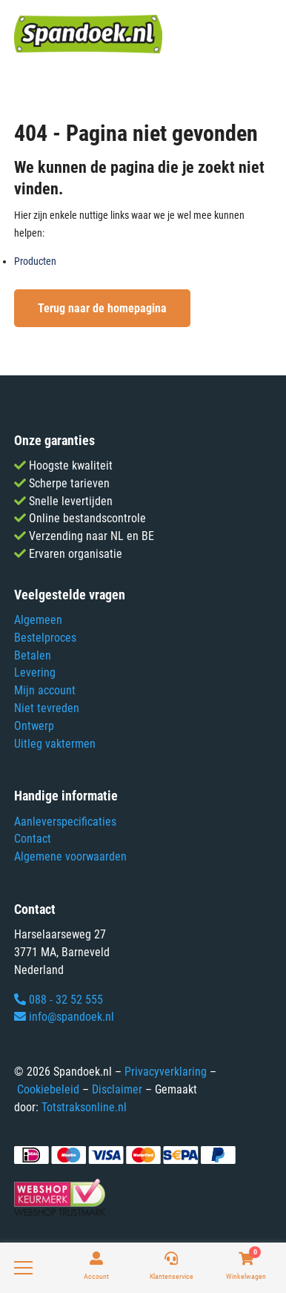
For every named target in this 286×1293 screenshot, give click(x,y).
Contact (32, 839)
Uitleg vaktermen (55, 744)
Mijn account (45, 690)
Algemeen (38, 620)
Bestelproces (45, 638)
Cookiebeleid (48, 1089)
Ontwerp (34, 726)
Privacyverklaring (165, 1072)
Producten (35, 261)
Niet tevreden (46, 708)
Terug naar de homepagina (102, 308)
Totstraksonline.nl (84, 1107)
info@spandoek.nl (64, 1017)
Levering (35, 672)
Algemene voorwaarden (70, 856)
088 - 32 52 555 (58, 1000)
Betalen (32, 655)
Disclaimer (117, 1089)
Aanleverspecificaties (65, 822)
